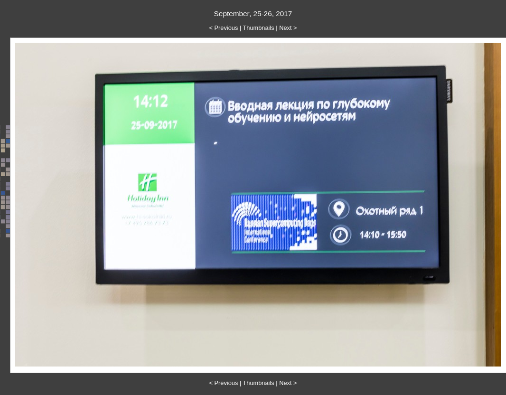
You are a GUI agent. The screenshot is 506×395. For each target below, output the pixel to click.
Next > (288, 27)
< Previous (223, 27)
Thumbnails (258, 27)
